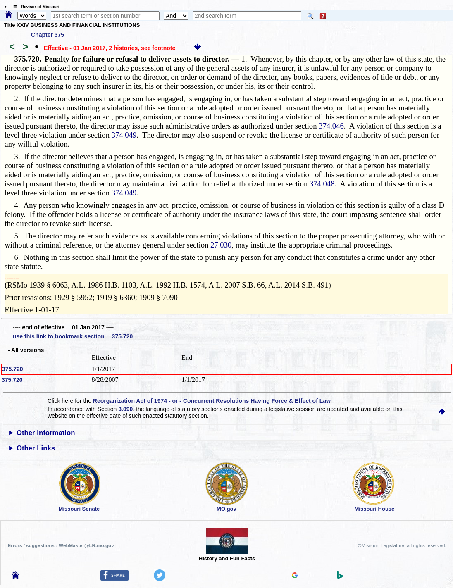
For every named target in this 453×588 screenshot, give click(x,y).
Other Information (46, 433)
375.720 (12, 369)
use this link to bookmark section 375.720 (73, 336)
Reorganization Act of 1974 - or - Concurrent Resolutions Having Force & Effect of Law (212, 401)
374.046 (331, 125)
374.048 (322, 183)
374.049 (124, 135)
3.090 (125, 409)
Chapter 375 (47, 34)
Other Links (36, 448)
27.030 (220, 244)
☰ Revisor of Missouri (34, 7)
